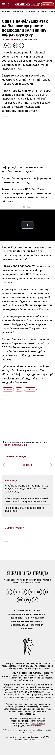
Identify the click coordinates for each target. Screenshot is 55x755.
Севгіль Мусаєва (37, 721)
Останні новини (14, 527)
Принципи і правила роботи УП (27, 621)
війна (19, 389)
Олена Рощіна (9, 39)
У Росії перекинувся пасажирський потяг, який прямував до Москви (26, 500)
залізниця (8, 389)
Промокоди (27, 629)
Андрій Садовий (23, 83)
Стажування (37, 625)
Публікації (18, 11)
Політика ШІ (16, 618)
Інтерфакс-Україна (43, 678)
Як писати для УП (19, 625)
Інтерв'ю (42, 11)
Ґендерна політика (34, 618)
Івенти (37, 611)
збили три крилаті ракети (18, 193)
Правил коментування (14, 444)
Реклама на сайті (22, 611)
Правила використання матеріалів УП (27, 614)
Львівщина (30, 389)
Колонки (30, 11)
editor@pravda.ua (35, 726)
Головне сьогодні (14, 456)
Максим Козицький (14, 79)
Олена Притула (38, 723)
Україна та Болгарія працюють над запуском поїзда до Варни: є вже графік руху (26, 488)
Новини (6, 11)
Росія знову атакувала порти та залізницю (24, 509)
